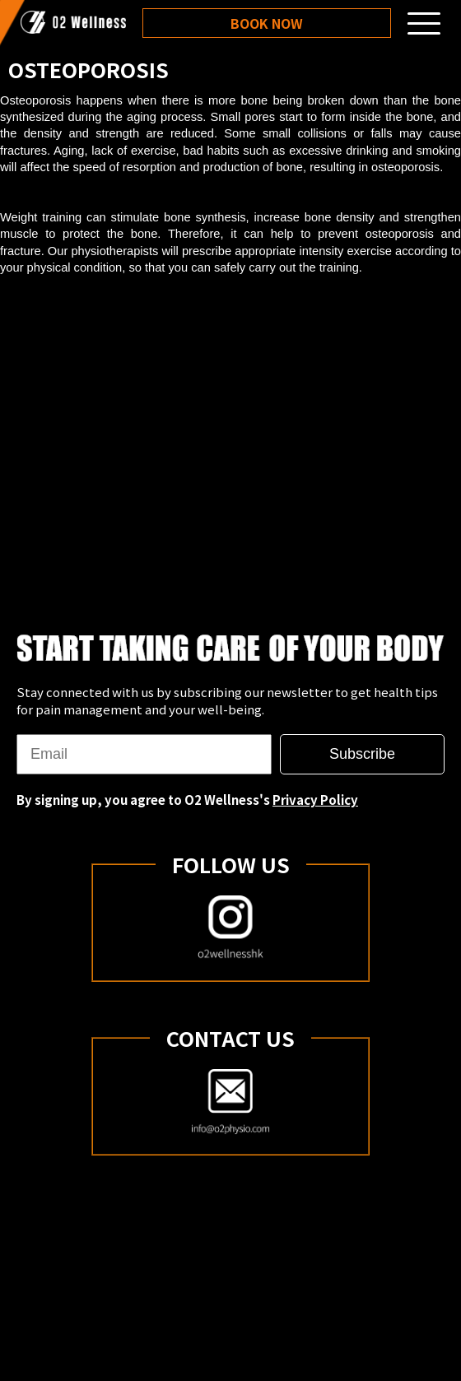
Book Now (266, 23)
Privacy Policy (315, 799)
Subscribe (362, 754)
